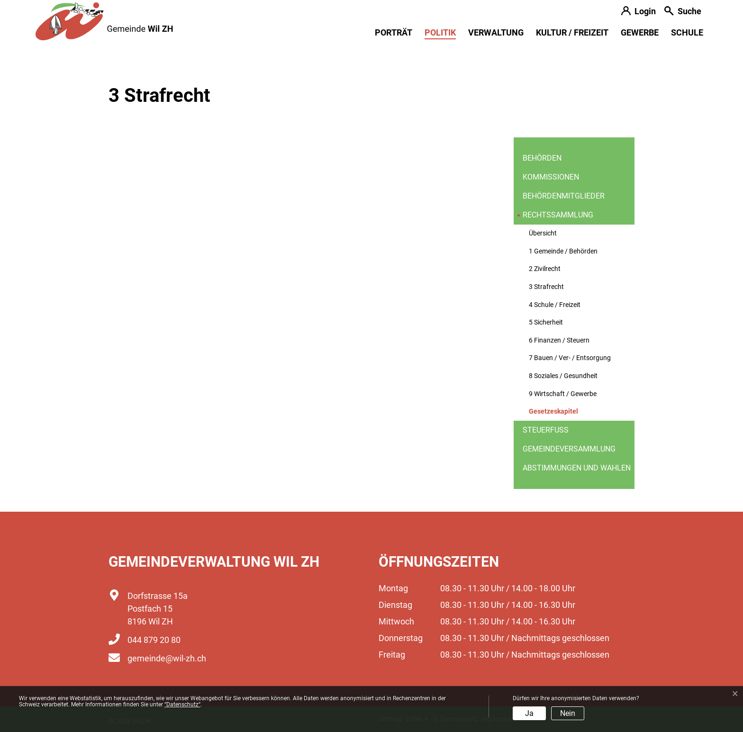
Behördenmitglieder (564, 195)
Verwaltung (496, 32)
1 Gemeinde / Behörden (563, 251)
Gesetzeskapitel (553, 414)
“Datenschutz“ (182, 704)
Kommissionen (551, 176)
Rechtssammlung (558, 214)
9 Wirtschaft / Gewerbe (563, 394)
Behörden (542, 158)
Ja (529, 713)
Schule (687, 32)
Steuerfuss (546, 429)
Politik (440, 32)
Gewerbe (640, 32)
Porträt (393, 32)
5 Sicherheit (546, 322)
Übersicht (543, 233)
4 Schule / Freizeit (554, 305)
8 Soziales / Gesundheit (563, 376)
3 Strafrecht (546, 287)
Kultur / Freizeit (572, 32)
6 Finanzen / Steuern (559, 340)
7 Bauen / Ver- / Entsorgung (570, 358)
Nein (567, 713)
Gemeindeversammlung (569, 448)
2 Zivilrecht (545, 269)
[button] (683, 12)
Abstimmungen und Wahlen (577, 467)
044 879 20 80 (154, 640)
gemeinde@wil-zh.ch (166, 658)
